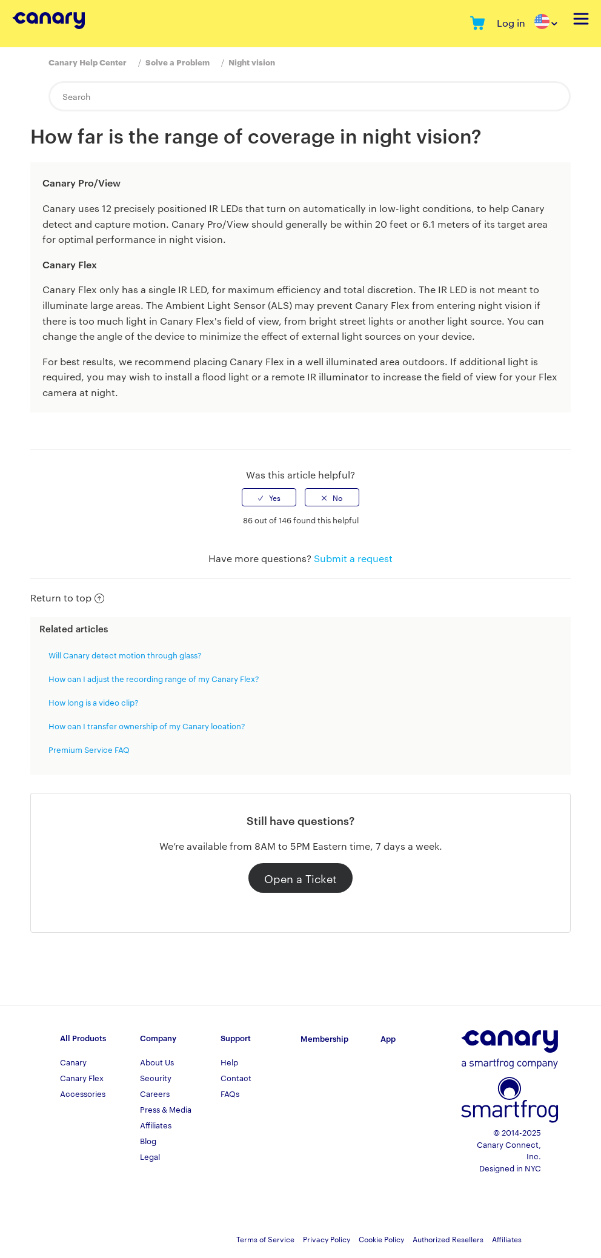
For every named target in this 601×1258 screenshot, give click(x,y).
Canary (73, 1061)
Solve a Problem (177, 61)
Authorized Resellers (448, 1238)
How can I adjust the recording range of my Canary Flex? (153, 678)
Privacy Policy (326, 1238)
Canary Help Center (87, 61)
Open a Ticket (300, 878)
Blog (148, 1140)
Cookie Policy (381, 1238)
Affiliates (155, 1124)
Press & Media (165, 1109)
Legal (150, 1156)
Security (155, 1077)
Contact (236, 1077)
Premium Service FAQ (89, 749)
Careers (155, 1093)
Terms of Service (265, 1238)
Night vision (251, 61)
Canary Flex (82, 1077)
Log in (511, 22)
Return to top (67, 597)
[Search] (309, 96)
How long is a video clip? (93, 702)
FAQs (230, 1093)
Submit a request (353, 558)
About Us (157, 1061)
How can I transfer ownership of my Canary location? (146, 725)
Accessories (82, 1093)
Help (229, 1061)
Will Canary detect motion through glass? (125, 654)
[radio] (269, 497)
